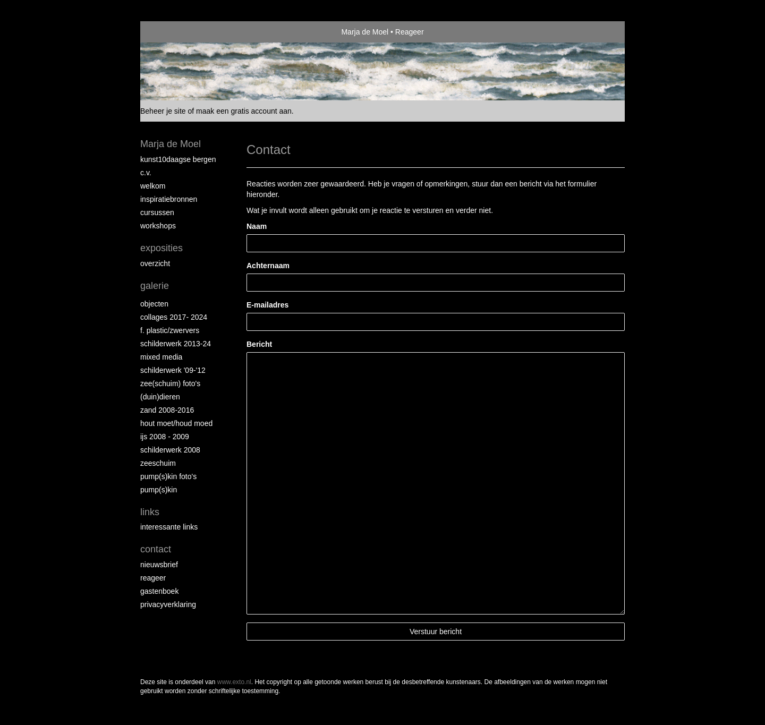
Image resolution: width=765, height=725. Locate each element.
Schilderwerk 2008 (170, 450)
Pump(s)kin (158, 489)
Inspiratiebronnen (168, 199)
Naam (256, 226)
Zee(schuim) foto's (170, 383)
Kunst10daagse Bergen (178, 159)
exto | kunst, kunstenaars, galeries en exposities (170, 31)
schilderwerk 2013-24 (175, 343)
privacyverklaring (168, 604)
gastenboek (159, 591)
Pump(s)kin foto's (168, 476)
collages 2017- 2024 (173, 317)
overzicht (155, 263)
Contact (155, 549)
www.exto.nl (234, 682)
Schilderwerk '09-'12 (173, 370)
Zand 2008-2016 (167, 410)
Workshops (158, 225)
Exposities (161, 248)
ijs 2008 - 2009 (164, 436)
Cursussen (157, 212)
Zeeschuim (158, 463)
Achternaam (268, 265)
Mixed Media (161, 357)
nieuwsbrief (159, 564)
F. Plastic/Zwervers (169, 330)
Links (149, 512)
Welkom (152, 186)
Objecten (154, 304)
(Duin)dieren (160, 397)
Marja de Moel (364, 32)
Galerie (154, 285)
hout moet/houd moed (176, 423)
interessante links (169, 527)
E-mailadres (267, 305)
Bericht (259, 344)
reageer (153, 578)
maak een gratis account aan (244, 111)
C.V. (145, 172)
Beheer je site (163, 111)
